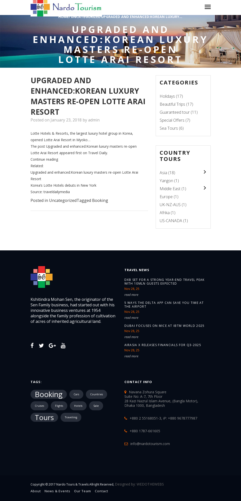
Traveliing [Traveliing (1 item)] (71, 417)
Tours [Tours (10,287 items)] (44, 417)
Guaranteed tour (175, 112)
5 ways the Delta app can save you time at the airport (164, 304)
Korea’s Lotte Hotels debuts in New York (63, 185)
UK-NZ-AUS (170, 204)
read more (131, 295)
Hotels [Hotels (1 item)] (78, 406)
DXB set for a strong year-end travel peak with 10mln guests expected (164, 281)
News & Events (57, 491)
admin (94, 120)
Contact (101, 491)
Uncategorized (63, 200)
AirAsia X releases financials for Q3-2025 (162, 345)
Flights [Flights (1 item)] (59, 406)
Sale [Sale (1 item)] (96, 406)
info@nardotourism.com (150, 443)
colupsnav (205, 172)
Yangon (166, 180)
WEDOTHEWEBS (150, 484)
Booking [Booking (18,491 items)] (49, 394)
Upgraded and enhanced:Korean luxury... (141, 16)
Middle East (170, 188)
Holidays (167, 96)
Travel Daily (97, 152)
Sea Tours (169, 128)
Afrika (165, 212)
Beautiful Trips (172, 104)
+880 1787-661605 (145, 431)
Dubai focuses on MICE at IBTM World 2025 (164, 326)
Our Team (82, 491)
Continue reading (44, 159)
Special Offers (172, 120)
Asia (163, 172)
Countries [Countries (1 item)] (96, 394)
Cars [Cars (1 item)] (76, 394)
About (36, 491)
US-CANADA (171, 220)
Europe (166, 196)
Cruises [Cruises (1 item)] (39, 406)
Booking (100, 200)
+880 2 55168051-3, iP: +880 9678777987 (163, 418)
